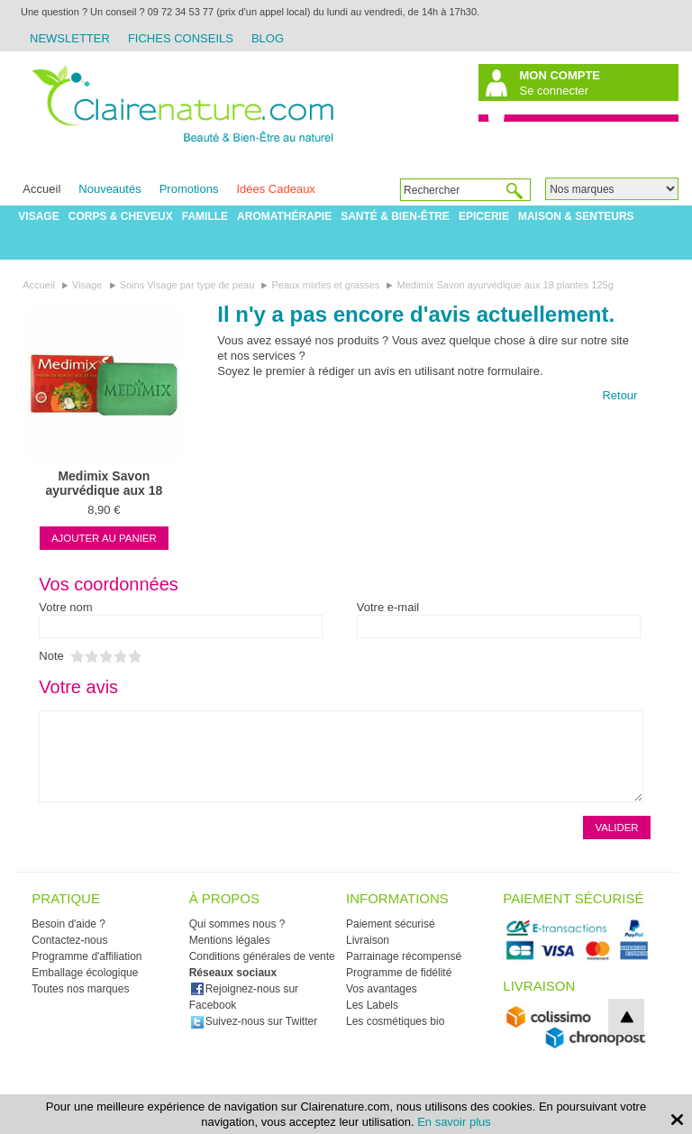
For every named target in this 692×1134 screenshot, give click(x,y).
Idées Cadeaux (275, 189)
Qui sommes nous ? (237, 924)
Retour (619, 395)
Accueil (41, 189)
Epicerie (484, 216)
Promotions (189, 189)
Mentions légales (229, 940)
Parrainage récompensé (403, 956)
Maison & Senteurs (576, 216)
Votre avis (78, 687)
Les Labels (372, 1005)
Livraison (367, 940)
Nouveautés (109, 189)
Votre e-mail (388, 607)
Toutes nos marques (80, 989)
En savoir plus (454, 1122)
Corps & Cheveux (120, 216)
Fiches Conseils (180, 38)
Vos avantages (381, 989)
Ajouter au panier (104, 538)
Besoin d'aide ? (68, 924)
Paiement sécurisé (390, 924)
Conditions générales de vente (262, 956)
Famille (205, 216)
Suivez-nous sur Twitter (254, 1021)
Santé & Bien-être (395, 216)
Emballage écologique (85, 972)
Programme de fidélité (398, 972)
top (626, 1017)
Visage (38, 216)
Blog (267, 38)
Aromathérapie (284, 216)
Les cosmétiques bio (395, 1021)
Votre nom (65, 607)
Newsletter (70, 38)
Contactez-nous (69, 940)
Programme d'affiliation (86, 956)
